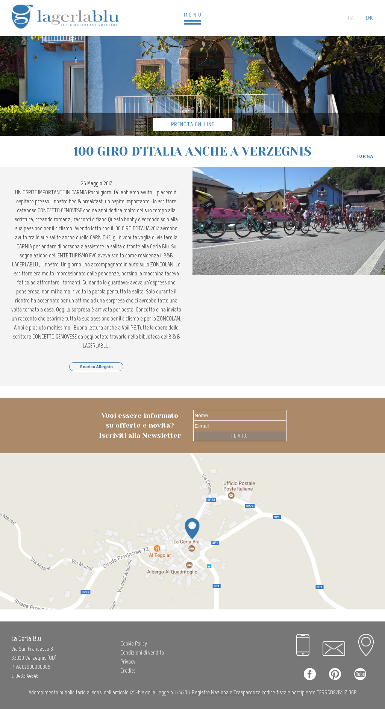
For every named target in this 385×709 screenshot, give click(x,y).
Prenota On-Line (192, 124)
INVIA (239, 436)
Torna (365, 156)
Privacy (127, 661)
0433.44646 (27, 675)
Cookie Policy (133, 643)
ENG (370, 17)
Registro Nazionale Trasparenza (226, 692)
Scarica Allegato (96, 366)
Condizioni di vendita (142, 652)
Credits (127, 670)
